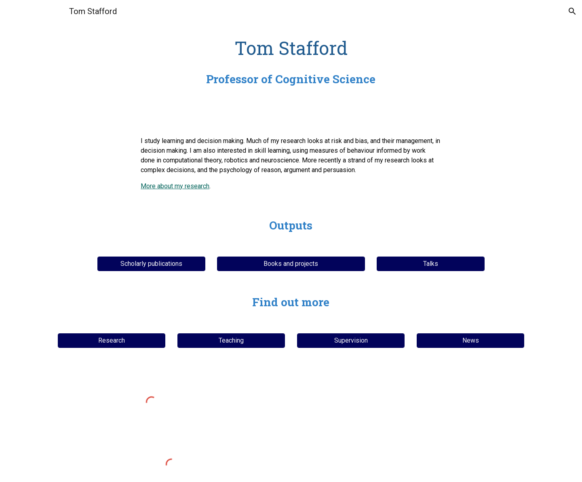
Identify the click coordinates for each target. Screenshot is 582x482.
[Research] (111, 340)
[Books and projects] (290, 263)
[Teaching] (231, 340)
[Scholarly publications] (151, 263)
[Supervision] (350, 340)
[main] (290, 61)
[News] (470, 340)
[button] (572, 11)
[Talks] (430, 263)
